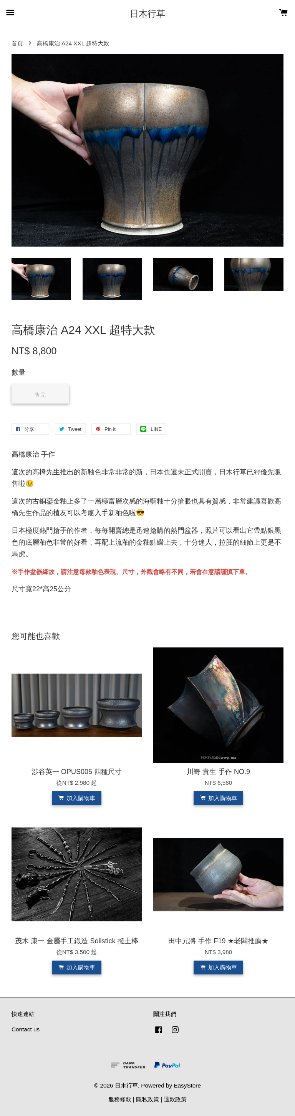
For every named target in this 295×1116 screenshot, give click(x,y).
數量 (18, 372)
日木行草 (147, 13)
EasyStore (187, 1085)
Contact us (26, 1029)
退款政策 (175, 1099)
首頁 (17, 43)
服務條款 (119, 1099)
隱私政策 (147, 1099)
